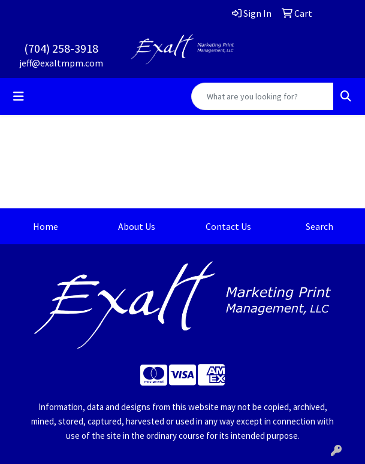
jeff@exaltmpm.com (61, 63)
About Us (136, 226)
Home (45, 226)
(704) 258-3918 (61, 48)
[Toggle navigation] (18, 96)
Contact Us (228, 226)
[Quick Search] (262, 96)
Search (319, 226)
